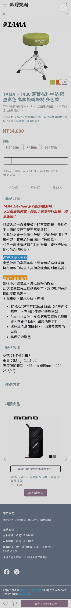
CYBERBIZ (25, 594)
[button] (66, 458)
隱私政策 (33, 520)
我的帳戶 (20, 520)
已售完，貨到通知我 (44, 604)
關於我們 (8, 520)
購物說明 (45, 520)
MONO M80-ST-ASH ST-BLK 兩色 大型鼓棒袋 (35, 479)
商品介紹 (13, 187)
